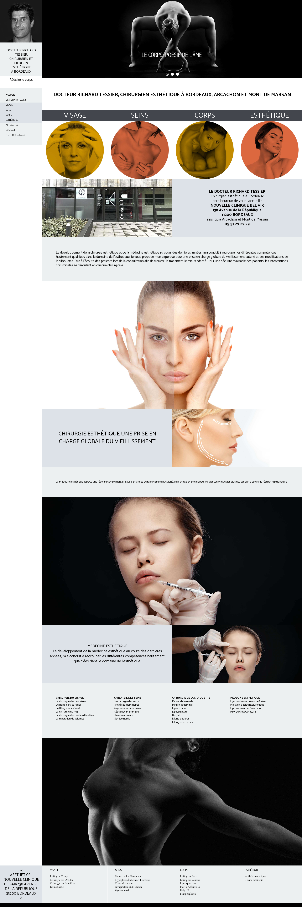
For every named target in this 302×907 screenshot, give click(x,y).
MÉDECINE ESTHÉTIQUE (245, 698)
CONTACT (10, 130)
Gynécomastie (122, 890)
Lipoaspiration (188, 883)
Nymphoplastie (188, 893)
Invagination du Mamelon (128, 886)
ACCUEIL (10, 95)
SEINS (8, 110)
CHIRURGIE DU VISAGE (70, 698)
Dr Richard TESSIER (16, 100)
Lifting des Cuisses (190, 880)
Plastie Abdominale (190, 886)
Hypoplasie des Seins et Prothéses (132, 880)
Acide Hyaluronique (255, 876)
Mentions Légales (15, 135)
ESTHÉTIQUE (12, 120)
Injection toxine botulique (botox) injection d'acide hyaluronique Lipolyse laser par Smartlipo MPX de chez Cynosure (248, 706)
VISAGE (9, 105)
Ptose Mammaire (124, 883)
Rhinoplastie (57, 886)
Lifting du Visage (59, 876)
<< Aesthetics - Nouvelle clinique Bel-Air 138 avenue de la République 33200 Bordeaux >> (21, 884)
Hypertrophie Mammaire (128, 876)
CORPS (9, 115)
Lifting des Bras (188, 876)
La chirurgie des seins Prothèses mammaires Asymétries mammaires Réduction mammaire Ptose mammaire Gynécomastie (127, 708)
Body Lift (185, 890)
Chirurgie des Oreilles (61, 880)
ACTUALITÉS (12, 125)
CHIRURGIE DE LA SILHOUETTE (191, 698)
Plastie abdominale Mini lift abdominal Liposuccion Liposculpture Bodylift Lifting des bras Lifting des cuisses (182, 712)
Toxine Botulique (254, 880)
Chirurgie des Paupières (62, 883)
